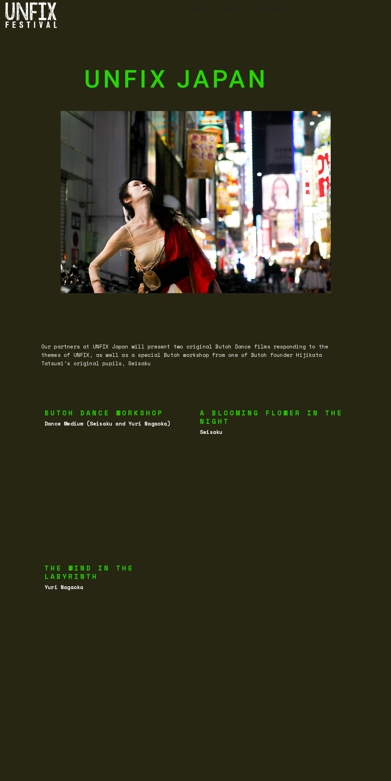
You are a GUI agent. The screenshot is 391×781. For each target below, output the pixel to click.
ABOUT (233, 9)
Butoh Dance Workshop (104, 413)
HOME (199, 9)
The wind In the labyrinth (89, 572)
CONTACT (272, 9)
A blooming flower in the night (271, 417)
